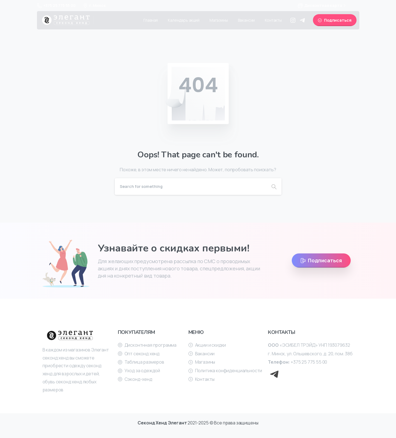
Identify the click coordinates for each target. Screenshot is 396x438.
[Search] (191, 186)
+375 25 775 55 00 (56, 5)
